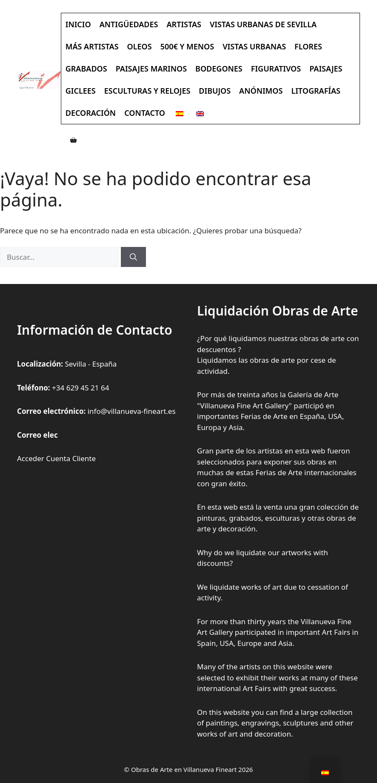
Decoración (91, 113)
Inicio (78, 24)
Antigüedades (129, 24)
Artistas (184, 24)
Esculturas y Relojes (147, 91)
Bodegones (219, 68)
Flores (308, 46)
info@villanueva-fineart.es (132, 411)
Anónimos (261, 91)
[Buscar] (133, 257)
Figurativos (276, 68)
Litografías (315, 91)
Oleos (139, 46)
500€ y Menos (187, 46)
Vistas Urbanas (254, 46)
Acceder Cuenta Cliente (56, 458)
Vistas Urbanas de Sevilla (263, 24)
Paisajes (325, 68)
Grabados (86, 68)
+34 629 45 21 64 (80, 388)
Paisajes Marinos (151, 68)
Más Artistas (92, 46)
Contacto (144, 113)
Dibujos (215, 91)
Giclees (81, 91)
